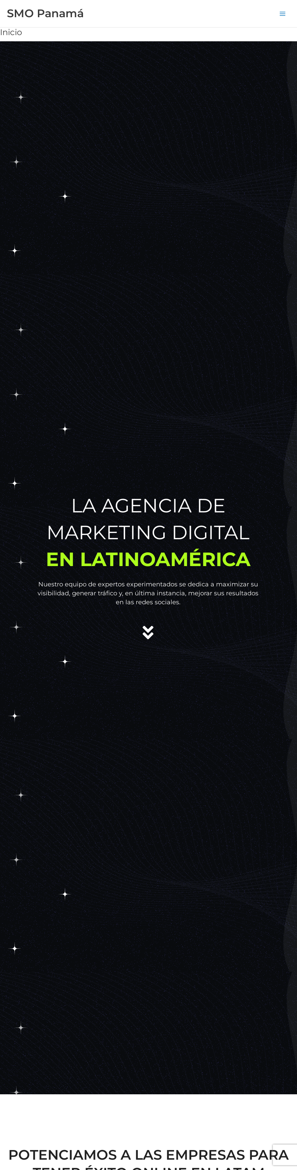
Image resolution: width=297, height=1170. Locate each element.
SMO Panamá (45, 13)
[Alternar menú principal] (282, 13)
